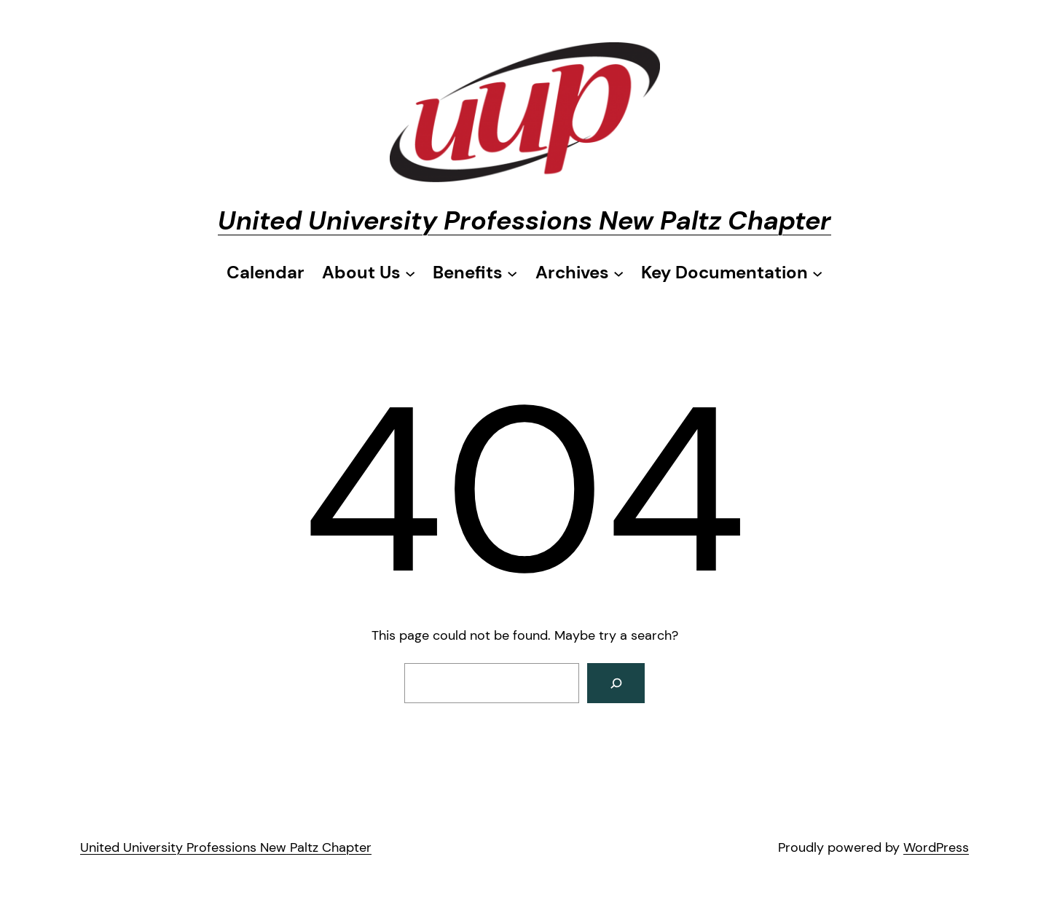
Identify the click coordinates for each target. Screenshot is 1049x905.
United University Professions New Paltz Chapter (524, 220)
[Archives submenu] (579, 272)
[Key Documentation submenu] (731, 272)
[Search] (616, 683)
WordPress (936, 847)
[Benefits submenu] (475, 272)
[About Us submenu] (368, 272)
